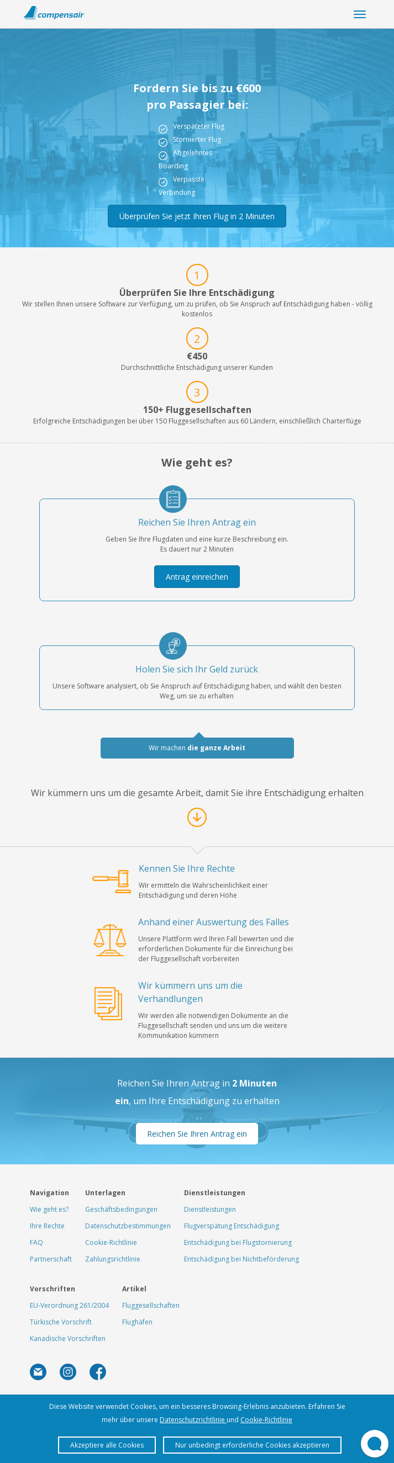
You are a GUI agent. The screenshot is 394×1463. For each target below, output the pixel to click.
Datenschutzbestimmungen (128, 1226)
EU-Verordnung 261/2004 (69, 1305)
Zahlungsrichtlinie (112, 1259)
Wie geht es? (49, 1209)
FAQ (36, 1242)
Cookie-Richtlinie (111, 1242)
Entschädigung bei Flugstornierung (238, 1242)
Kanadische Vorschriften (68, 1338)
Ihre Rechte (47, 1226)
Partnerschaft (51, 1259)
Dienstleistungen (210, 1209)
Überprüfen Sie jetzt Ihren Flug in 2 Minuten (197, 216)
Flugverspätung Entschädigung (231, 1226)
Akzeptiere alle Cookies (107, 1445)
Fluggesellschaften (151, 1305)
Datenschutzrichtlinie (193, 1419)
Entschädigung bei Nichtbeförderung (241, 1259)
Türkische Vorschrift (61, 1322)
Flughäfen (137, 1322)
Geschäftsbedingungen (121, 1209)
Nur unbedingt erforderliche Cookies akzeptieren (252, 1445)
